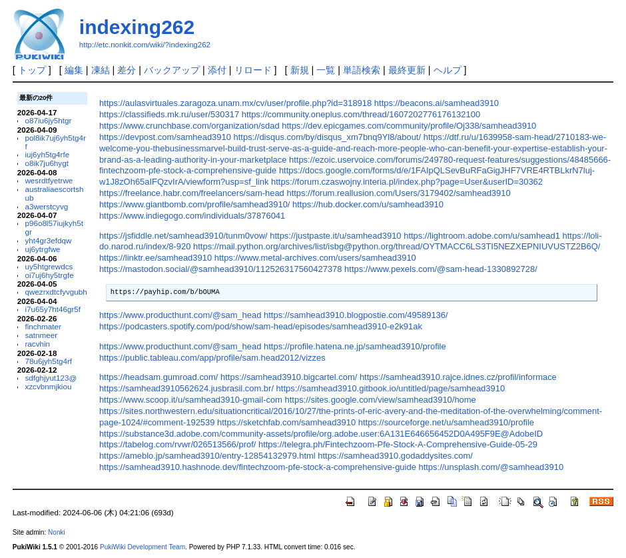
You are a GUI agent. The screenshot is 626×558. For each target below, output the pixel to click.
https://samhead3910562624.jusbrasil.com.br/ (186, 388)
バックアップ (172, 70)
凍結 (100, 70)
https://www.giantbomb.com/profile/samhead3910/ (194, 204)
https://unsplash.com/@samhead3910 (490, 467)
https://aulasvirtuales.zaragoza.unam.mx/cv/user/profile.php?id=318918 (235, 103)
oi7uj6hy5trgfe (49, 275)
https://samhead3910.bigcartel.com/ (288, 377)
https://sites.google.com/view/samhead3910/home (380, 400)
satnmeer (41, 335)
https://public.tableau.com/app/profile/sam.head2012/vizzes (212, 358)
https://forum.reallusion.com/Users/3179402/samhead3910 (398, 193)
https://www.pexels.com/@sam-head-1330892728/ (440, 269)
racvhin (37, 343)
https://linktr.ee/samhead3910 (155, 258)
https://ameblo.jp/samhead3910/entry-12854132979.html (207, 456)
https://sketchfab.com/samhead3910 (286, 422)
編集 (74, 70)
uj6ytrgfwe (42, 249)
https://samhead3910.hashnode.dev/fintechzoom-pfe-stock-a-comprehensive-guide (257, 467)
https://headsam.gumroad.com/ (158, 377)
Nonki (56, 532)
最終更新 (407, 70)
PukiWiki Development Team (142, 547)
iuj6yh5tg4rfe (47, 154)
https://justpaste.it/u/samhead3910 (335, 236)
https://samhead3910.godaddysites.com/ (395, 456)
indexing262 (136, 27)
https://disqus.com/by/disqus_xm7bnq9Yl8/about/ (328, 137)
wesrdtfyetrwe (49, 180)
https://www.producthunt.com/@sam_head (180, 315)
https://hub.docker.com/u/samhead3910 (368, 204)
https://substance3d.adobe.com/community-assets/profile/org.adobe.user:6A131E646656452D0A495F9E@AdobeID (321, 434)
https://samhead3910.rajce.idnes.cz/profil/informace (458, 377)
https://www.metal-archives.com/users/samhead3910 (315, 258)
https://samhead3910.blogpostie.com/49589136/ (356, 315)
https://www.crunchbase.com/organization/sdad (189, 126)
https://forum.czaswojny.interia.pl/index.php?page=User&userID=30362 (407, 182)
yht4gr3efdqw (48, 240)
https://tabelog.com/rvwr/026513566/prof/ (177, 444)
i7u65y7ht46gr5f (53, 309)
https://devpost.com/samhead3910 (165, 137)
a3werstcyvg (46, 206)
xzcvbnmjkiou (48, 386)
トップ (32, 70)
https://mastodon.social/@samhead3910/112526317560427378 (220, 269)
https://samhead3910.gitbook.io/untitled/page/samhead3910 (390, 388)
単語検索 (361, 70)
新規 (299, 70)
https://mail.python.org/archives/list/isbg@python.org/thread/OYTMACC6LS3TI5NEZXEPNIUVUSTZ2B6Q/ (396, 246)
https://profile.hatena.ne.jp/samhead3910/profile (355, 346)
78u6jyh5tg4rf (48, 361)
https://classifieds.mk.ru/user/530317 (169, 114)
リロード (253, 70)
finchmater (43, 326)
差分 (126, 70)
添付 (217, 70)
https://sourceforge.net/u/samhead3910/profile (446, 422)
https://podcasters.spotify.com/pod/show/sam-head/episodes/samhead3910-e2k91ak (260, 326)
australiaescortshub (54, 193)
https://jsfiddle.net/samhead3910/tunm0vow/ (183, 236)
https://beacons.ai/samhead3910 (436, 103)
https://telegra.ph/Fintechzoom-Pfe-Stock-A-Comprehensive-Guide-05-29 (397, 444)
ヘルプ (448, 70)
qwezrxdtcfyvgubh (56, 291)
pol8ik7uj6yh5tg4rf (55, 142)
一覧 (325, 70)
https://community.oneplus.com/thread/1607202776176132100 (361, 114)
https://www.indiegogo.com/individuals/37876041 (192, 216)
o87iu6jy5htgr (48, 120)
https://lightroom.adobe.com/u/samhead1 (482, 236)
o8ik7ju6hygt (46, 163)
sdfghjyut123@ (51, 377)
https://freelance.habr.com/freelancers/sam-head (191, 193)
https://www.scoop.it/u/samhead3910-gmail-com (190, 400)
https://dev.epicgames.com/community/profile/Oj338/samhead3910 (409, 126)
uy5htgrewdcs (49, 266)
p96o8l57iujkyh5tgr (54, 227)
